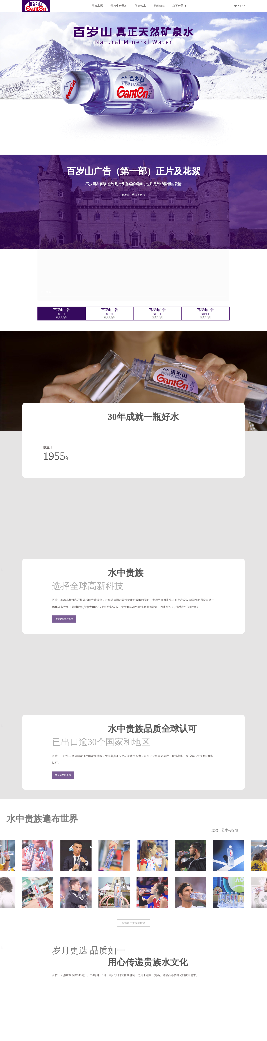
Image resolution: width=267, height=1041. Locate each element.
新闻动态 (159, 5)
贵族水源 (97, 5)
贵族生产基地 (119, 5)
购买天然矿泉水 (63, 779)
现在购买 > (151, 130)
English (239, 5)
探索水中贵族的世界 (133, 927)
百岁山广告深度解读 (133, 194)
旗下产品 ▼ (179, 5)
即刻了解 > (116, 130)
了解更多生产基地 (64, 623)
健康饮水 (140, 5)
